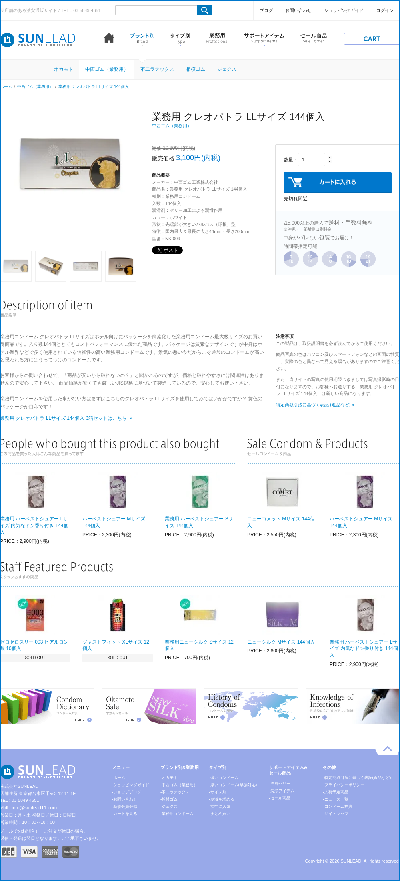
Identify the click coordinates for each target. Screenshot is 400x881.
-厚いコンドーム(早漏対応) (233, 785)
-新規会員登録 (124, 806)
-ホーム (118, 777)
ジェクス (226, 69)
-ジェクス (169, 806)
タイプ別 (180, 39)
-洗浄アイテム (281, 791)
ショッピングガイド (344, 10)
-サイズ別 (217, 792)
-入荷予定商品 (335, 792)
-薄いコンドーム (223, 777)
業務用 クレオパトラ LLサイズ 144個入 (93, 86)
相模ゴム (195, 69)
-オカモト (169, 777)
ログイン (385, 10)
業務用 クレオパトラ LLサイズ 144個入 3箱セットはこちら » (66, 418)
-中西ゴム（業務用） (179, 785)
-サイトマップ (335, 813)
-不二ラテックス (175, 792)
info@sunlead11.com (34, 808)
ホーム (109, 39)
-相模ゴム (169, 799)
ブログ (266, 10)
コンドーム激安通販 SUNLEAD (38, 40)
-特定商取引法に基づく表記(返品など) (357, 777)
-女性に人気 (219, 806)
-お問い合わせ (124, 799)
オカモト (63, 69)
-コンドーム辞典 (337, 806)
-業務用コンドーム (177, 813)
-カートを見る (124, 813)
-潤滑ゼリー (279, 783)
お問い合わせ (298, 10)
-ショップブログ (126, 792)
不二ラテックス (157, 69)
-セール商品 (279, 798)
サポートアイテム (264, 39)
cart (372, 39)
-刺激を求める (221, 799)
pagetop (387, 750)
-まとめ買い (219, 813)
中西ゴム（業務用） (106, 69)
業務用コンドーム (217, 39)
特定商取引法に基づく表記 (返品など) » (315, 404)
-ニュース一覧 (335, 799)
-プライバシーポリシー (343, 785)
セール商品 (313, 39)
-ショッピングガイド (130, 785)
